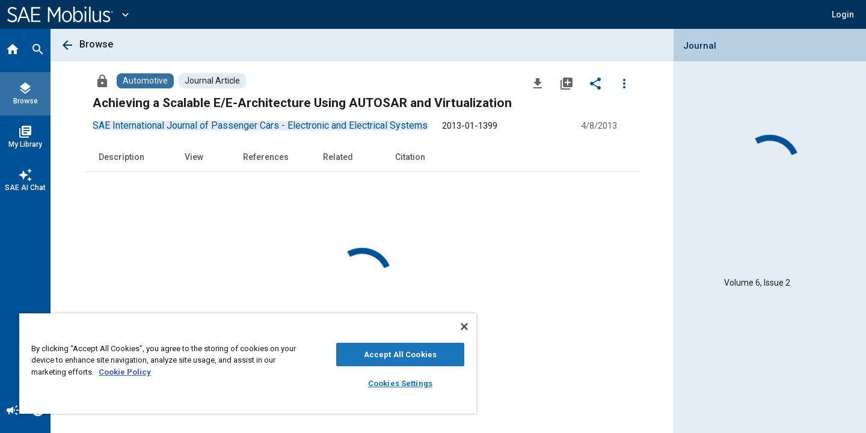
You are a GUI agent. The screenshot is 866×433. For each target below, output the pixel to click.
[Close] (464, 326)
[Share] (595, 83)
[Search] (38, 50)
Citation (410, 157)
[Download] (538, 83)
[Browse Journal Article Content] (212, 80)
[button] (843, 14)
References (266, 157)
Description (121, 157)
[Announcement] (12, 411)
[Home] (12, 50)
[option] (260, 125)
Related (338, 157)
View (194, 157)
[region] (247, 363)
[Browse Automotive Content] (145, 80)
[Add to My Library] (566, 83)
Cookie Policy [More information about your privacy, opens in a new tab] (125, 371)
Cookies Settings (400, 383)
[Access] (102, 81)
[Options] (624, 83)
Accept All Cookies (400, 354)
